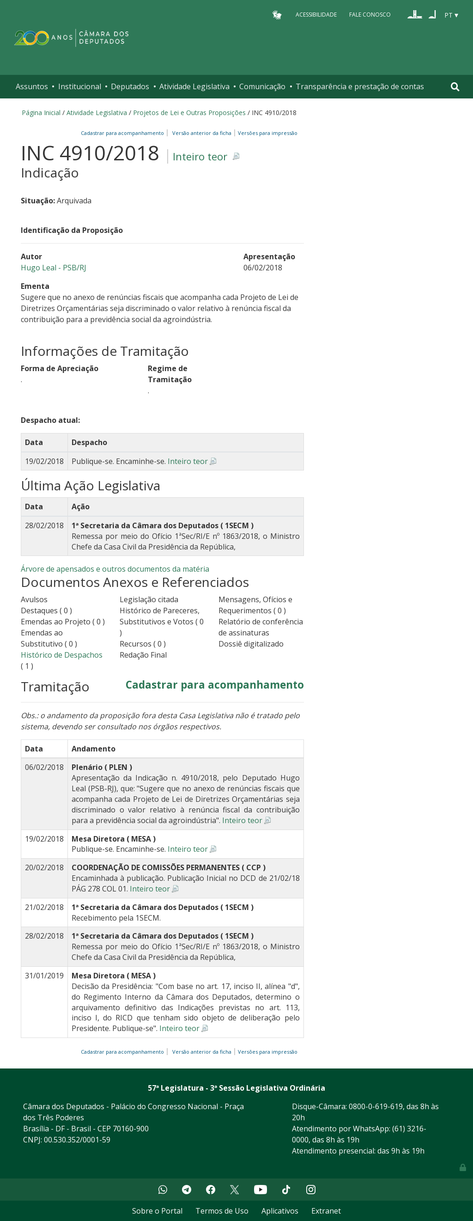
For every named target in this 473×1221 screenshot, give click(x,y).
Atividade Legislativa (194, 86)
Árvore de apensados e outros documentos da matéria (115, 569)
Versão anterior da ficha (202, 132)
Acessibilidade (316, 14)
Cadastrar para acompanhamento (124, 132)
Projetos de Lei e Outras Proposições (189, 112)
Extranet (326, 1211)
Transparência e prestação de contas (360, 86)
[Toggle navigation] (455, 86)
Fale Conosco (370, 14)
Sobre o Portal (157, 1211)
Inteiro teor (200, 156)
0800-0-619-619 (376, 1106)
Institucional (79, 86)
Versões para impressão (266, 132)
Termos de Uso (222, 1211)
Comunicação (262, 86)
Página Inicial (41, 112)
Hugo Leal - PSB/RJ (53, 268)
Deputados (130, 86)
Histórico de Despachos (62, 655)
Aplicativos (279, 1211)
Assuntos (32, 86)
